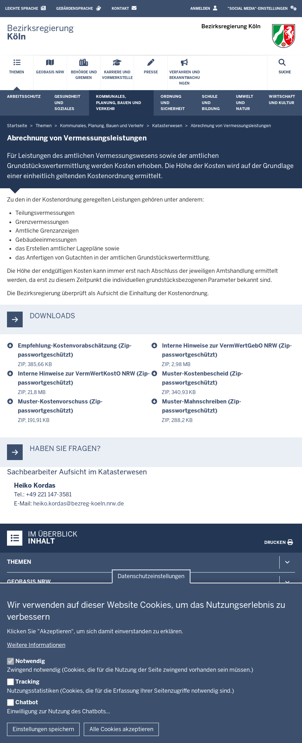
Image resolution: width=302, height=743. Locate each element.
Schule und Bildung (211, 102)
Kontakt (124, 8)
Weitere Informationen (36, 645)
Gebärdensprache (78, 8)
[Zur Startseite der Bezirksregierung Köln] (40, 32)
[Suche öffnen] (284, 73)
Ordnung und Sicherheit (173, 102)
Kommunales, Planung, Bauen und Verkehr (118, 102)
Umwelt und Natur (244, 102)
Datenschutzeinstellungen (151, 576)
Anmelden (203, 8)
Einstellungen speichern (43, 729)
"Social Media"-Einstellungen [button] (262, 8)
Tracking (27, 681)
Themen (19, 562)
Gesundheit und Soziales (67, 102)
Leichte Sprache (25, 8)
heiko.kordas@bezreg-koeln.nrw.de (78, 503)
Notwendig (30, 661)
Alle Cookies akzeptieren (121, 729)
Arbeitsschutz (23, 96)
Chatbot (26, 702)
